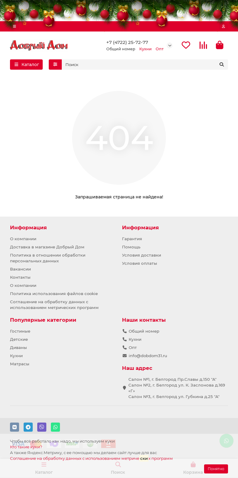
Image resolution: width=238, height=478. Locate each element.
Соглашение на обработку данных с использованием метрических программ (54, 304)
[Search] (145, 64)
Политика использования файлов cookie (54, 293)
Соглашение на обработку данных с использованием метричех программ (91, 458)
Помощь (131, 246)
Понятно (216, 468)
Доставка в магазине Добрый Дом (47, 246)
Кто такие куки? (26, 446)
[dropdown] (14, 26)
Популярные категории (43, 320)
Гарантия (132, 238)
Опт (133, 347)
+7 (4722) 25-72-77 (127, 42)
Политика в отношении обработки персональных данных (47, 258)
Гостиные (20, 331)
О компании (23, 238)
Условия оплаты (139, 263)
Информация (28, 227)
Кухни (16, 355)
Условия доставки (141, 255)
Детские (19, 339)
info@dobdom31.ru (148, 355)
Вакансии (20, 269)
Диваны (18, 347)
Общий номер (144, 331)
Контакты (20, 277)
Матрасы (19, 363)
